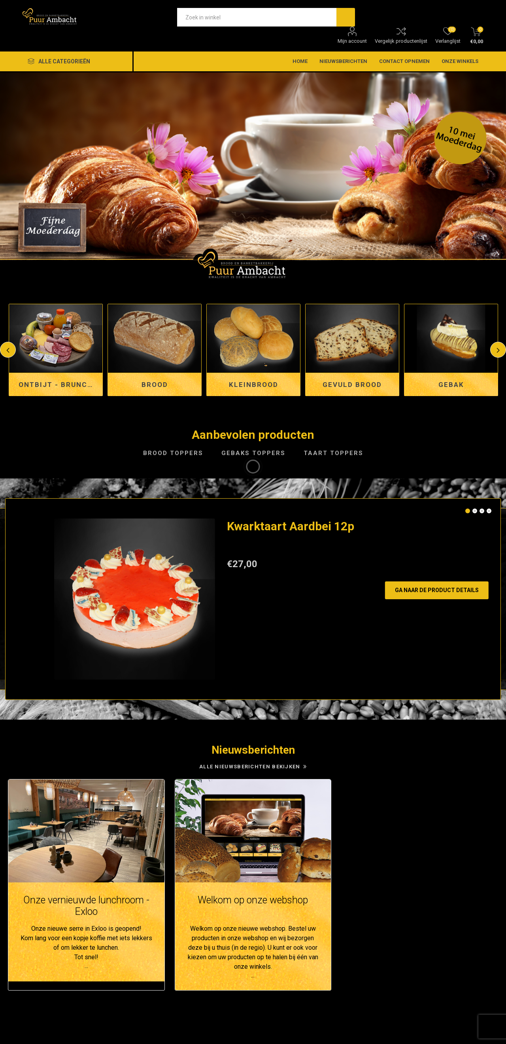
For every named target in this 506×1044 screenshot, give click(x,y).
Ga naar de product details (437, 590)
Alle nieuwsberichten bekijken (249, 767)
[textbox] (256, 17)
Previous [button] (8, 350)
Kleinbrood (253, 385)
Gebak (451, 385)
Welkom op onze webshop (253, 900)
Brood (155, 385)
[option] (253, 176)
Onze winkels (460, 61)
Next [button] (498, 350)
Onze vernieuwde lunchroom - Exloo (86, 905)
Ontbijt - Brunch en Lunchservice (59, 385)
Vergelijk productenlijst (401, 41)
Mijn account (352, 41)
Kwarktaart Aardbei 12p (290, 526)
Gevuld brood (352, 385)
